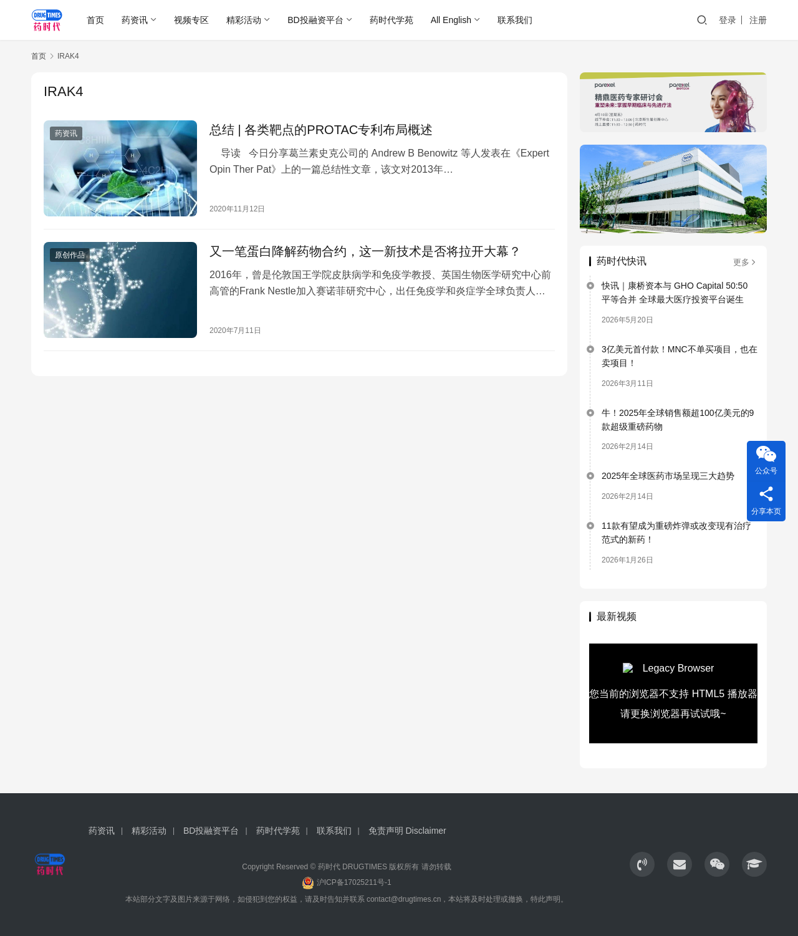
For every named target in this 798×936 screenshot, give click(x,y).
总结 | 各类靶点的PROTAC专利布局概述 (321, 130)
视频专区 (191, 20)
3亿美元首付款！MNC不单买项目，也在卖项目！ (679, 356)
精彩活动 (243, 20)
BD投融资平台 (315, 20)
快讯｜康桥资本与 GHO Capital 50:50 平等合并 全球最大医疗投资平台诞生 (675, 292)
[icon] (642, 864)
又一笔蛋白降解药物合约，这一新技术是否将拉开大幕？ (365, 251)
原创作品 (70, 255)
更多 (745, 262)
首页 (95, 20)
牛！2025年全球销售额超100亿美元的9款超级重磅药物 (678, 420)
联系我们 (515, 20)
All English (451, 20)
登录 (727, 20)
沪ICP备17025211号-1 (354, 882)
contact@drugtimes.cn (404, 899)
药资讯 (135, 20)
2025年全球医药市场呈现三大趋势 (668, 476)
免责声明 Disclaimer (407, 831)
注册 (758, 20)
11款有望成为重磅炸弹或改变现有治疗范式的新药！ (676, 532)
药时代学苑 (391, 20)
